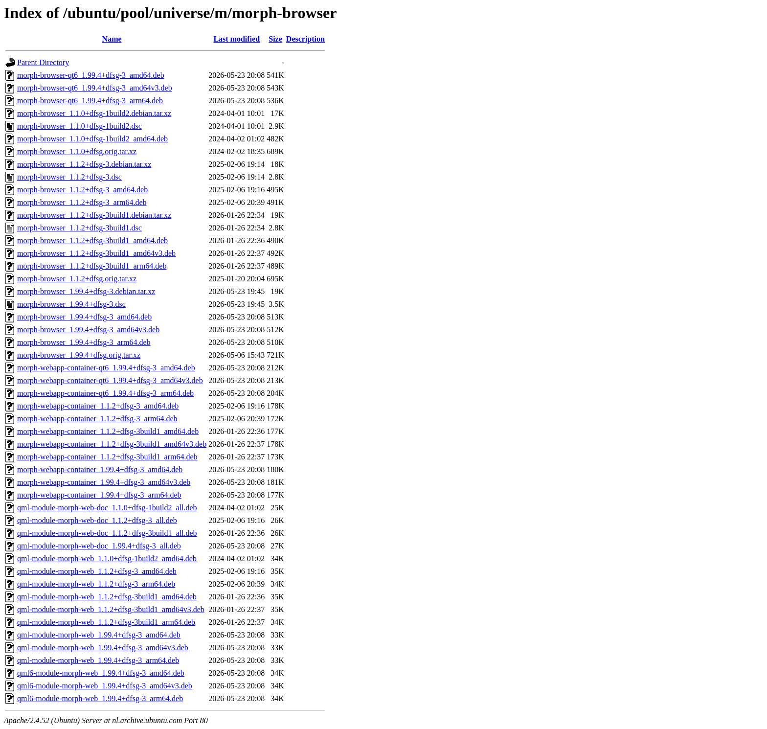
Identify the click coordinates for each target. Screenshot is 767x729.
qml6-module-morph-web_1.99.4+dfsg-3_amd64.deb (100, 673)
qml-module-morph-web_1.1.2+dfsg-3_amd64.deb (97, 571)
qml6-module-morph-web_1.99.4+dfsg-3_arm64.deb (100, 698)
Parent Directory (43, 62)
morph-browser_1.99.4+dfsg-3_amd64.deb (84, 317)
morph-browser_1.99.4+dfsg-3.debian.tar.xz (86, 291)
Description (305, 39)
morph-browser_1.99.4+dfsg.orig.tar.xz (78, 355)
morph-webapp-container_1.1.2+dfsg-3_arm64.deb (97, 418)
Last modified (236, 39)
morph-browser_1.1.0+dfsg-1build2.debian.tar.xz (94, 113)
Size (275, 39)
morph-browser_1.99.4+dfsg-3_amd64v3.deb (88, 329)
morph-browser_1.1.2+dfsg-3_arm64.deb (82, 202)
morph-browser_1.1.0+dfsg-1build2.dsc (79, 126)
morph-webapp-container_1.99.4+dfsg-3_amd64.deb (99, 469)
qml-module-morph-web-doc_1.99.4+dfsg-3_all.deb (99, 546)
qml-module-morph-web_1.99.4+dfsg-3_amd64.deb (98, 635)
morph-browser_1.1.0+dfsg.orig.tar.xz (76, 151)
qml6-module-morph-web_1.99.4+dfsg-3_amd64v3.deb (104, 686)
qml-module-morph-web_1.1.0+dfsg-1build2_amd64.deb (107, 558)
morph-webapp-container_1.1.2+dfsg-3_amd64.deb (98, 406)
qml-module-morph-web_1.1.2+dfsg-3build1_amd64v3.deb (110, 609)
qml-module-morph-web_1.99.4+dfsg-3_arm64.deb (98, 660)
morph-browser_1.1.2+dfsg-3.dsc (69, 177)
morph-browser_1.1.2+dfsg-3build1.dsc (79, 228)
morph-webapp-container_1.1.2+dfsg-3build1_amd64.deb (108, 431)
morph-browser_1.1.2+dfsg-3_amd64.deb (82, 189)
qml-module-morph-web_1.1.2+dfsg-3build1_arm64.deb (106, 622)
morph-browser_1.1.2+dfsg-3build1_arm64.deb (91, 266)
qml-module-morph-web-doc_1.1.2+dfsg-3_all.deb (97, 520)
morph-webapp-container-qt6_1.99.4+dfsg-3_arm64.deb (105, 393)
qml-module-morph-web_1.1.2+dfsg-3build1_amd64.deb (107, 596)
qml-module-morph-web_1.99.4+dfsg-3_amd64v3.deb (102, 647)
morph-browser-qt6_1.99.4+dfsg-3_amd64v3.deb (94, 88)
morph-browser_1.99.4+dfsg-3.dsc (71, 304)
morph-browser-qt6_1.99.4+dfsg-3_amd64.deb (90, 75)
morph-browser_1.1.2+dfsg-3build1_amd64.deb (92, 240)
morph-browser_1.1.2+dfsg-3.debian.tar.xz (84, 164)
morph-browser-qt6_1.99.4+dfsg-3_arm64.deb (90, 100)
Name (112, 39)
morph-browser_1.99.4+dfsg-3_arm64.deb (84, 342)
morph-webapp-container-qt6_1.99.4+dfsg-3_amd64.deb (106, 368)
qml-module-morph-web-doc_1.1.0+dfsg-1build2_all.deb (107, 507)
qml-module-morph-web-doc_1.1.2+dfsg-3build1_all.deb (107, 533)
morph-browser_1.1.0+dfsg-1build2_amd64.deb (92, 139)
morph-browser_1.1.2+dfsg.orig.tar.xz (76, 278)
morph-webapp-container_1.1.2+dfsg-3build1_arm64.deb (107, 457)
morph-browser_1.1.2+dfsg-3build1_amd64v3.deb (96, 253)
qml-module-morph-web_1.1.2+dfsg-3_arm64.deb (96, 584)
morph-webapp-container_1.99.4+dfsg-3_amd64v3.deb (103, 482)
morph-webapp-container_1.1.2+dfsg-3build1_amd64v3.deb (111, 444)
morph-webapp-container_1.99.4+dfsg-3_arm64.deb (99, 495)
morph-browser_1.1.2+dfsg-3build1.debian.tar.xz (94, 215)
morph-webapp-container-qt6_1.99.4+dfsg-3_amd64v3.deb (110, 380)
